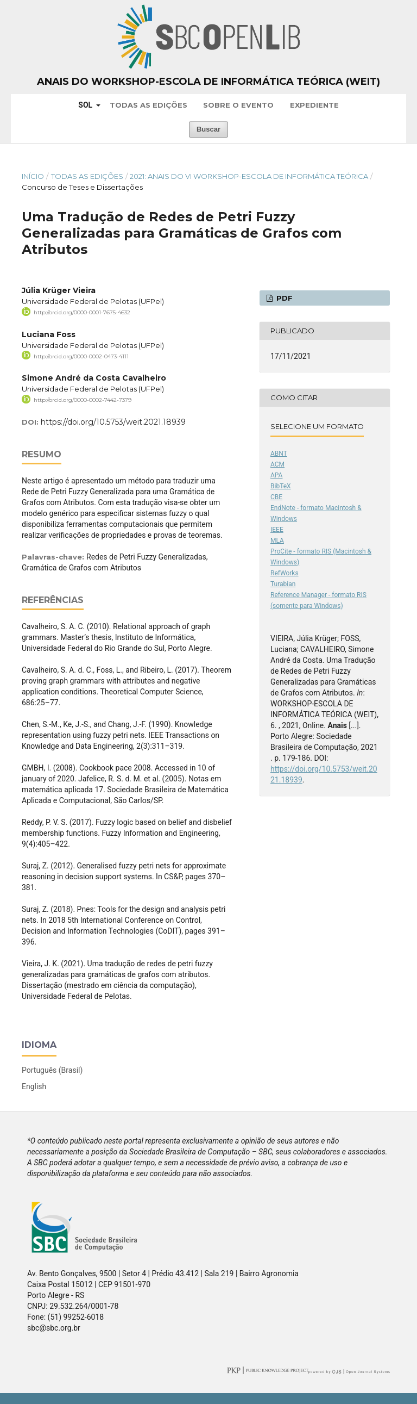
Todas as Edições (148, 105)
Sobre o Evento (238, 105)
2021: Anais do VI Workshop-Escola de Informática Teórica (249, 176)
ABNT (278, 453)
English (34, 1086)
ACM (277, 464)
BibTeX (280, 486)
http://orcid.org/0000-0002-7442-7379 (82, 399)
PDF (283, 298)
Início (33, 176)
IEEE (276, 529)
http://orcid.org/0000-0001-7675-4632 (82, 312)
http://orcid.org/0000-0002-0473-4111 (81, 355)
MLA (277, 540)
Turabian (282, 584)
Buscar (208, 129)
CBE (276, 497)
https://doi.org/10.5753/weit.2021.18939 (113, 422)
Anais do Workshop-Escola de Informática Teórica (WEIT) (208, 82)
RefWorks (284, 573)
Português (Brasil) (52, 1070)
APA (276, 475)
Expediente (314, 105)
